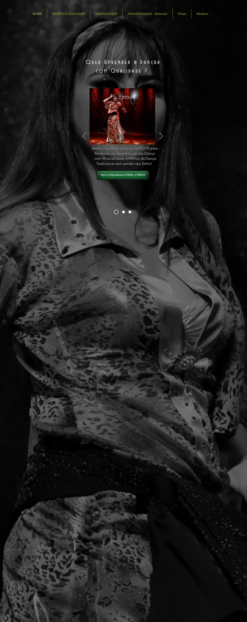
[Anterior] (84, 136)
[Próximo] (161, 136)
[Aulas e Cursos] (123, 212)
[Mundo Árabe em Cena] (130, 212)
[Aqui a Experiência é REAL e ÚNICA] (123, 175)
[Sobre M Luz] (116, 212)
